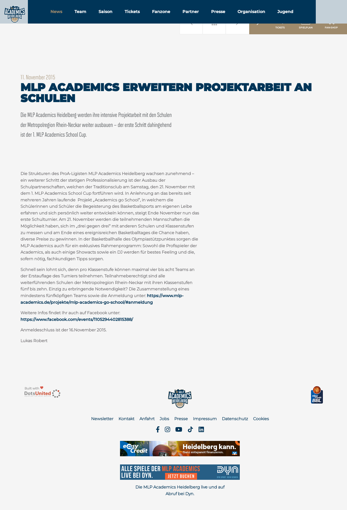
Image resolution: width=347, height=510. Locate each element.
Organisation (277, 17)
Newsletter (102, 418)
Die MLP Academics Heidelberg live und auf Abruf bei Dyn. (179, 490)
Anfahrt (147, 418)
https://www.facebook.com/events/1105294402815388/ (76, 319)
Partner (216, 17)
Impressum (205, 418)
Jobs (164, 418)
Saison (131, 17)
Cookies (261, 418)
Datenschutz (235, 418)
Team (106, 17)
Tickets (158, 17)
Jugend (311, 17)
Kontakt (126, 418)
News (82, 17)
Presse (244, 17)
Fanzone (187, 17)
